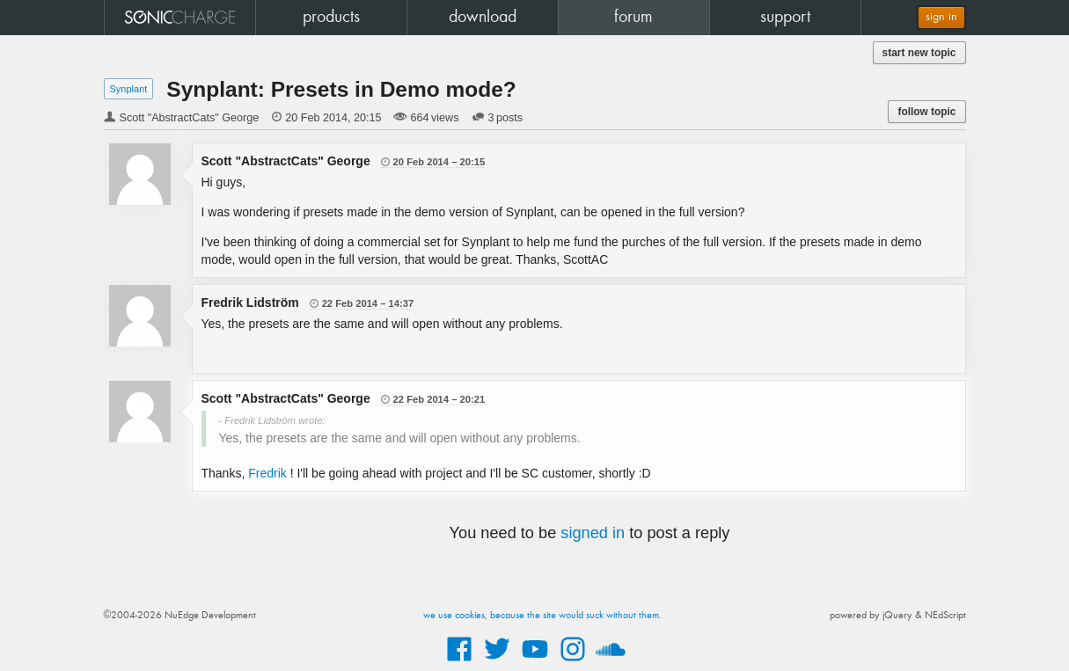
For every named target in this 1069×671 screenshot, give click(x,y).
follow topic (926, 112)
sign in (941, 17)
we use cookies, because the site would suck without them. (542, 615)
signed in (592, 533)
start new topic (919, 53)
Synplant (129, 89)
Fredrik (267, 473)
